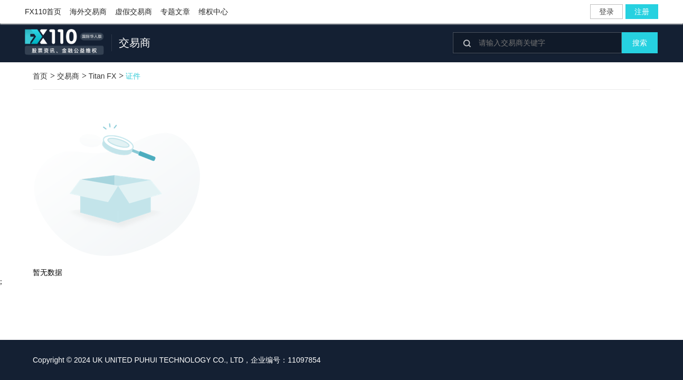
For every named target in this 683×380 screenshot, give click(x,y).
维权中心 (213, 11)
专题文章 (175, 11)
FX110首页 (43, 11)
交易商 (68, 76)
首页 (40, 76)
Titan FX (102, 76)
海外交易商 (88, 11)
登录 (606, 11)
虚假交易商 (133, 11)
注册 (641, 11)
